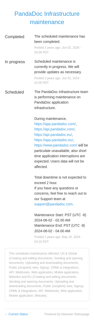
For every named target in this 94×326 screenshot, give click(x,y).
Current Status (16, 314)
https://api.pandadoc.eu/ (53, 135)
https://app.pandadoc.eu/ (53, 140)
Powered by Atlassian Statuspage (66, 314)
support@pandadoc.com (53, 204)
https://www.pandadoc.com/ (55, 145)
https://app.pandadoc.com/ (55, 124)
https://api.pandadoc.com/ (54, 129)
